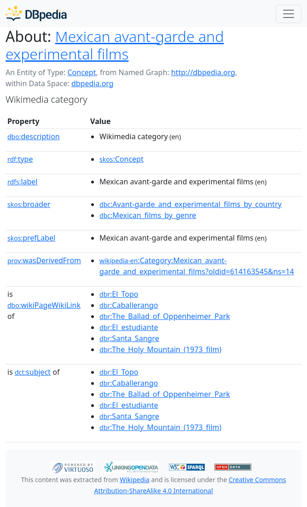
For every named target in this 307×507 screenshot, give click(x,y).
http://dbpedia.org (203, 72)
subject (33, 372)
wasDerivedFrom (44, 260)
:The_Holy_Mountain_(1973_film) (160, 349)
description (33, 136)
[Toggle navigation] (288, 14)
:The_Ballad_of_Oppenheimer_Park (164, 316)
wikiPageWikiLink (44, 305)
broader (28, 204)
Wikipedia (134, 479)
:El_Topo (118, 294)
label (22, 182)
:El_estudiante (128, 327)
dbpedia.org (92, 83)
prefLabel (31, 238)
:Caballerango (128, 305)
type (20, 159)
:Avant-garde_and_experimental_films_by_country (190, 204)
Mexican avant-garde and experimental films (115, 45)
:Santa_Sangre (129, 338)
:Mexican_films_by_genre (147, 215)
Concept (81, 72)
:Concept (121, 159)
